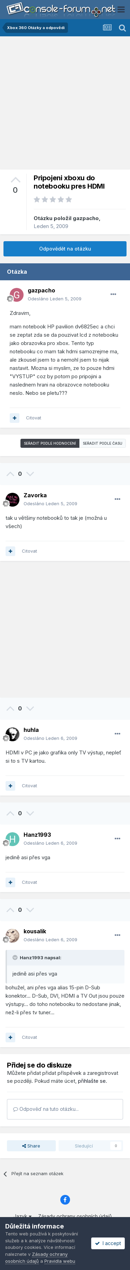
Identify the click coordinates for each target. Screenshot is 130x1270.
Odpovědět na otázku (65, 249)
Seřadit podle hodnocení (50, 443)
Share (31, 1146)
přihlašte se (92, 1081)
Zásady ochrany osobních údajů (75, 1216)
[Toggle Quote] (15, 957)
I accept (108, 1243)
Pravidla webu (59, 1261)
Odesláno (54, 298)
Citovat (33, 417)
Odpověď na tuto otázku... (46, 1109)
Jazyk (23, 1216)
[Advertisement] (65, 105)
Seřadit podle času (102, 443)
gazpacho (86, 218)
